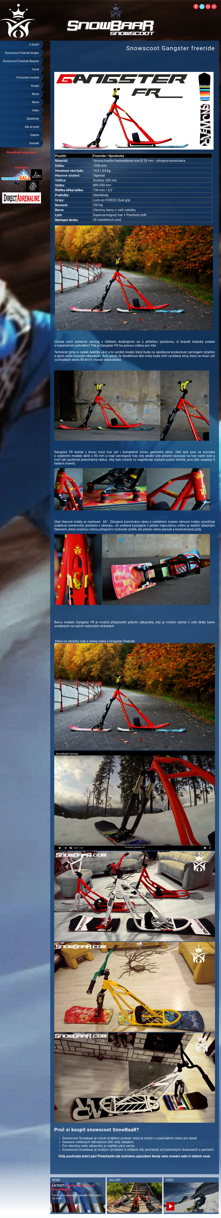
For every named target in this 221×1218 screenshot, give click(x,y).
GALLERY (115, 1180)
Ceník (35, 69)
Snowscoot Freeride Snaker (22, 52)
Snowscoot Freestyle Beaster (21, 61)
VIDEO (170, 1180)
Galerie (34, 135)
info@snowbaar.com (22, 158)
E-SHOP (34, 44)
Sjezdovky (33, 118)
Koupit (35, 85)
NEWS (56, 1180)
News (35, 102)
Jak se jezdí (32, 126)
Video (35, 110)
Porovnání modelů (27, 77)
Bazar (35, 94)
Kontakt (34, 143)
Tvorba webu (16, 161)
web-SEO (29, 161)
